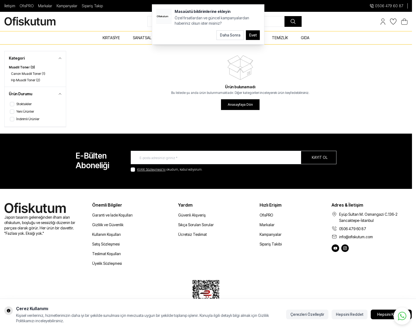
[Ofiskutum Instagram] (345, 248)
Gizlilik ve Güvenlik (107, 224)
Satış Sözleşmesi (106, 244)
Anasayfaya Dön (240, 104)
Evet (253, 35)
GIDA (305, 37)
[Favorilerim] (393, 21)
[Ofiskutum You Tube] (335, 248)
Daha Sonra (230, 35)
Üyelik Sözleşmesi (107, 263)
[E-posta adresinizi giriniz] (233, 157)
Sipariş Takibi (271, 244)
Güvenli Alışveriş (192, 215)
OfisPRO (27, 5)
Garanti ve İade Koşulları (112, 215)
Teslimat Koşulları (106, 253)
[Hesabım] (382, 21)
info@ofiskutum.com (356, 236)
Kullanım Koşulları (106, 234)
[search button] (293, 21)
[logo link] (36, 21)
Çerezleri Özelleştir (307, 314)
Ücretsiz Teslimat (192, 234)
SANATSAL (142, 37)
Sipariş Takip (92, 5)
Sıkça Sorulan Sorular (196, 224)
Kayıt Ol (320, 157)
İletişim (9, 5)
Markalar (45, 5)
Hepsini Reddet (349, 314)
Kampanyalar (67, 5)
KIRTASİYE (111, 37)
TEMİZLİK (280, 37)
